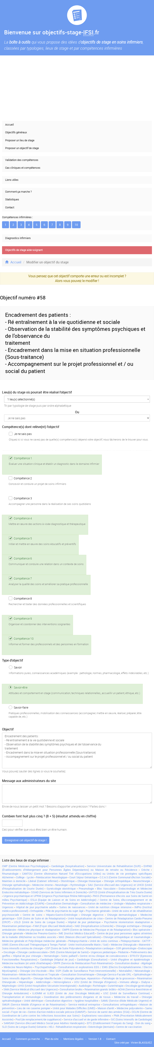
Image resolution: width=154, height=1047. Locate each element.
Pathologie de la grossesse (118, 978)
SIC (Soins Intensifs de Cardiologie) (131, 1019)
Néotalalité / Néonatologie (134, 971)
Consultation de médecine (95, 903)
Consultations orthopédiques (120, 1004)
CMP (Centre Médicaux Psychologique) (25, 866)
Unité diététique (33, 1000)
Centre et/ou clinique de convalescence (103, 956)
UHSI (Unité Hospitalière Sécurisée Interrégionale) (47, 985)
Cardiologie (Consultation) (92, 959)
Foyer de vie (18, 1012)
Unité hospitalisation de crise (85, 918)
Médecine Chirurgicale (124, 944)
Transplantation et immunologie (21, 997)
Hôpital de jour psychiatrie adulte (36, 907)
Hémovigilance (62, 982)
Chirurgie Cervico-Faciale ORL (114, 974)
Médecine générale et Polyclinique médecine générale (34, 941)
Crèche (145, 870)
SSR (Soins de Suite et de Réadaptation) (41, 918)
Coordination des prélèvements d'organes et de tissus (77, 997)
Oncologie (9, 952)
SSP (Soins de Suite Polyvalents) (64, 948)
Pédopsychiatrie (77, 941)
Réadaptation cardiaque (100, 948)
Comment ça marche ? (18, 191)
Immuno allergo (129, 982)
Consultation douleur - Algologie (133, 963)
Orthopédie (36, 911)
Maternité (144, 944)
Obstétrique (68, 881)
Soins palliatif (69, 956)
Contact (9, 207)
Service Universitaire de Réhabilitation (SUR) (114, 866)
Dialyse (145, 982)
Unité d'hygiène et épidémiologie (130, 959)
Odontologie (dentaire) (101, 1027)
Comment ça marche (28, 1039)
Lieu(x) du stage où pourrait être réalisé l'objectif (37, 392)
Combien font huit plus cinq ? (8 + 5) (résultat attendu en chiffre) (49, 816)
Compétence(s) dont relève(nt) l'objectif (30, 427)
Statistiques (12, 199)
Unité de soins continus (104, 941)
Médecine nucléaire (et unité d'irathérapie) (26, 963)
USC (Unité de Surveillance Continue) (126, 993)
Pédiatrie (123, 952)
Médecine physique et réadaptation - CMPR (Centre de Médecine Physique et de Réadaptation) (74, 929)
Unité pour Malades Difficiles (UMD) (74, 1008)
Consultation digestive (58, 1000)
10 (76, 225)
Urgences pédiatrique (103, 952)
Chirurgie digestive (92, 915)
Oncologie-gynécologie (138, 985)
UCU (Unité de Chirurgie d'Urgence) (95, 982)
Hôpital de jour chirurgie (27, 956)
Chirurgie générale (12, 933)
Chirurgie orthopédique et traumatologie (126, 937)
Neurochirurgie (141, 881)
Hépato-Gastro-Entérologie (62, 915)
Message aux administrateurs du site (29, 781)
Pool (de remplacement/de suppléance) (39, 1019)
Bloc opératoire (142, 929)
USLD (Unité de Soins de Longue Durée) (39, 922)
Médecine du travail (126, 997)
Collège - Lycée (25, 877)
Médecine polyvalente (130, 1008)
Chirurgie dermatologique (122, 915)
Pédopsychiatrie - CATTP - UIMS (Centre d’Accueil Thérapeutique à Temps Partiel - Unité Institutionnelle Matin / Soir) (77, 942)
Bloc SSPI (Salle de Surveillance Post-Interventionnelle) (82, 971)
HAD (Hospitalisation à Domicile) (94, 926)
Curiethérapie (115, 985)
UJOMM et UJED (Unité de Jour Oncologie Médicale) (65, 993)
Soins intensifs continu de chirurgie (22, 948)
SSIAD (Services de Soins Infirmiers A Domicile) (59, 892)
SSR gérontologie (126, 948)
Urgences (7, 907)
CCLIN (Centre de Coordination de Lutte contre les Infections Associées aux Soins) (77, 1013)
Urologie (118, 903)
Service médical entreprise (84, 1004)
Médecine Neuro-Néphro (18, 967)
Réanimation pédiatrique (16, 926)
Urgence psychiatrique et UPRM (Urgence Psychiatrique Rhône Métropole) (47, 896)
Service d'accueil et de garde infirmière (86, 1019)
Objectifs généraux (16, 132)
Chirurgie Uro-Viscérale (33, 971)
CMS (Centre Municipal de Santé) (69, 952)
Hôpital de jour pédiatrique (84, 922)
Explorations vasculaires (96, 1015)
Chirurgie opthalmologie (16, 885)
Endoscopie (145, 948)
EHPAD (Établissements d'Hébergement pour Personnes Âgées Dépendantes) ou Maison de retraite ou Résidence (77, 868)
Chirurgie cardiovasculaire (32, 952)
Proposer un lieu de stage (19, 140)
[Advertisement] (77, 88)
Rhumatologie (10, 873)
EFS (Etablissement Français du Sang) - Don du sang (118, 1023)
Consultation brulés (71, 989)
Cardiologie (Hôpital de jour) (57, 959)
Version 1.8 (94, 1039)
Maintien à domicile (14, 881)
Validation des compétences (21, 160)
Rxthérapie (99, 985)
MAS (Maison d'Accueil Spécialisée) (80, 937)
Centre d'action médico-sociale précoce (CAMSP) (56, 1012)
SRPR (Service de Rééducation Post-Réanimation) (83, 963)
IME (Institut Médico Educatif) (76, 933)
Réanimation (9, 974)
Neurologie (61, 885)
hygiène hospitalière (86, 1000)
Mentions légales (73, 1039)
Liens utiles (11, 180)
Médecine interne (42, 885)
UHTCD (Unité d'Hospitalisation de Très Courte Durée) (120, 892)
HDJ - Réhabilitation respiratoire (67, 1027)
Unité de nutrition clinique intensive (110, 907)
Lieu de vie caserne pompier (33, 1008)
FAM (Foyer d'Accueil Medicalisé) (52, 926)
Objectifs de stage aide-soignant (24, 250)
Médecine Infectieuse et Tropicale (39, 974)
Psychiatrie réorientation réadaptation (127, 922)
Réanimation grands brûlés (100, 989)
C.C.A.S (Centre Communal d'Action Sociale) (125, 877)
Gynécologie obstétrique (61, 888)
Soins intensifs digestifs (16, 978)
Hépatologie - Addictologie (35, 982)
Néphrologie (9, 985)
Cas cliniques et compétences (22, 168)
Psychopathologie (45, 967)
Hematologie (51, 956)
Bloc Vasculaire (106, 888)
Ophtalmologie (142, 974)
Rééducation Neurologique (51, 877)
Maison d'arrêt (106, 1008)
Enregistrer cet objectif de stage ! (26, 840)
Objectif (8, 729)
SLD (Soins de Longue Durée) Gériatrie (24, 1027)
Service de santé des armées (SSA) (108, 1012)
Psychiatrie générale (98, 911)
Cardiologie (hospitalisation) (67, 866)
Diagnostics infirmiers (18, 238)
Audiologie (85, 985)
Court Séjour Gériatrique (83, 877)
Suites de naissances (72, 907)
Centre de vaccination (129, 1027)
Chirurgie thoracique (89, 881)
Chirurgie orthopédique (117, 881)
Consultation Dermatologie (62, 903)
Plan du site (51, 1039)
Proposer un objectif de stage (22, 148)
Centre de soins (33, 915)
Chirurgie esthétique (127, 926)
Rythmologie (77, 885)
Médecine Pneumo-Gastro (41, 933)
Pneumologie (86, 888)
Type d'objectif (12, 660)
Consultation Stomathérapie (77, 974)
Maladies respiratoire (138, 903)
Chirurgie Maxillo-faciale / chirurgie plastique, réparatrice (66, 978)
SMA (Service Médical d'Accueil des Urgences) (30, 989)
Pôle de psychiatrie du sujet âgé (64, 911)
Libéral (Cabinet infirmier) (43, 881)
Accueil (9, 124)
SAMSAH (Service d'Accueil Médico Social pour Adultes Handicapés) (44, 1023)
